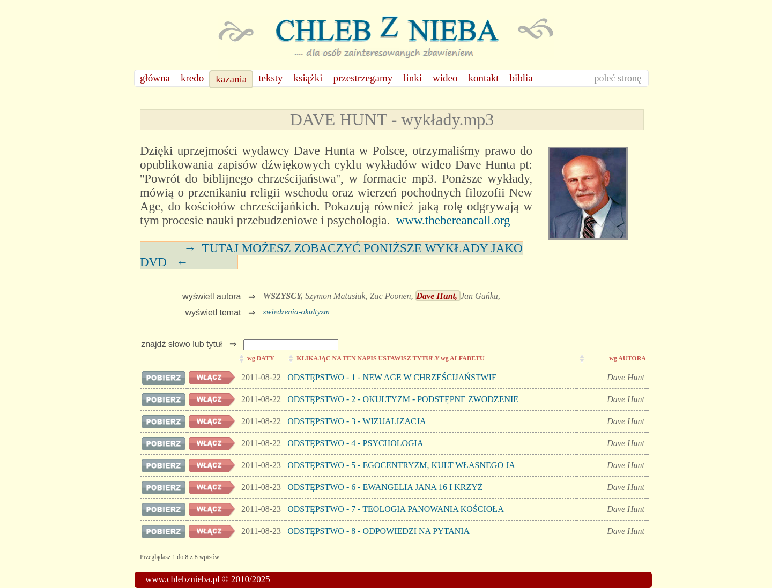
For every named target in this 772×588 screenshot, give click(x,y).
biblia (521, 78)
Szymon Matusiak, (337, 295)
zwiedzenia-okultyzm (296, 311)
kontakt (484, 78)
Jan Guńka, (480, 295)
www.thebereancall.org (453, 220)
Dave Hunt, (438, 295)
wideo (445, 78)
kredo (192, 78)
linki (412, 78)
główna (155, 78)
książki (308, 78)
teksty (270, 78)
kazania (231, 79)
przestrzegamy (362, 78)
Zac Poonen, (392, 295)
